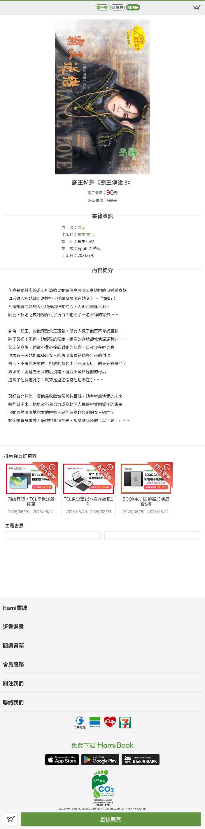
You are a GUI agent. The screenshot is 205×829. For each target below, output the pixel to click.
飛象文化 (86, 234)
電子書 (102, 7)
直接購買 (110, 819)
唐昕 (82, 227)
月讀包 (117, 7)
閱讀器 (133, 7)
